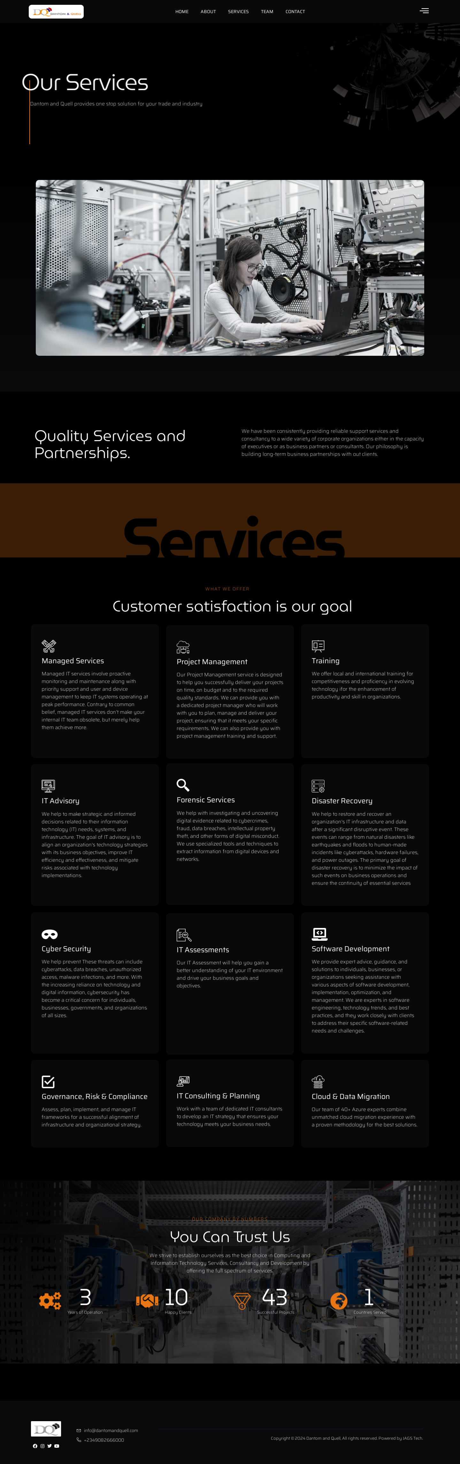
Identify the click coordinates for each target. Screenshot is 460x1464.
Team (267, 11)
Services (238, 11)
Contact (295, 11)
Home (181, 11)
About (208, 11)
